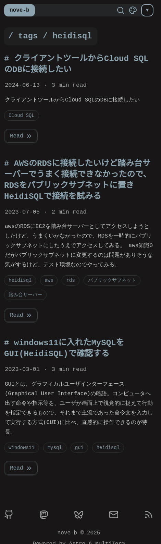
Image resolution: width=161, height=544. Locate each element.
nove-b (19, 10)
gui (79, 447)
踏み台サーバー (25, 294)
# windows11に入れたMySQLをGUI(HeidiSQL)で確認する (64, 348)
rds (70, 280)
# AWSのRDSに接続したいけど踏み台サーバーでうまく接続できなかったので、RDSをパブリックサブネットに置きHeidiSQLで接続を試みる (77, 180)
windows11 (22, 447)
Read (21, 136)
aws (49, 280)
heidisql (20, 280)
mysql (55, 447)
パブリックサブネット (112, 280)
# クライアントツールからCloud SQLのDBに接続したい (76, 64)
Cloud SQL (22, 115)
